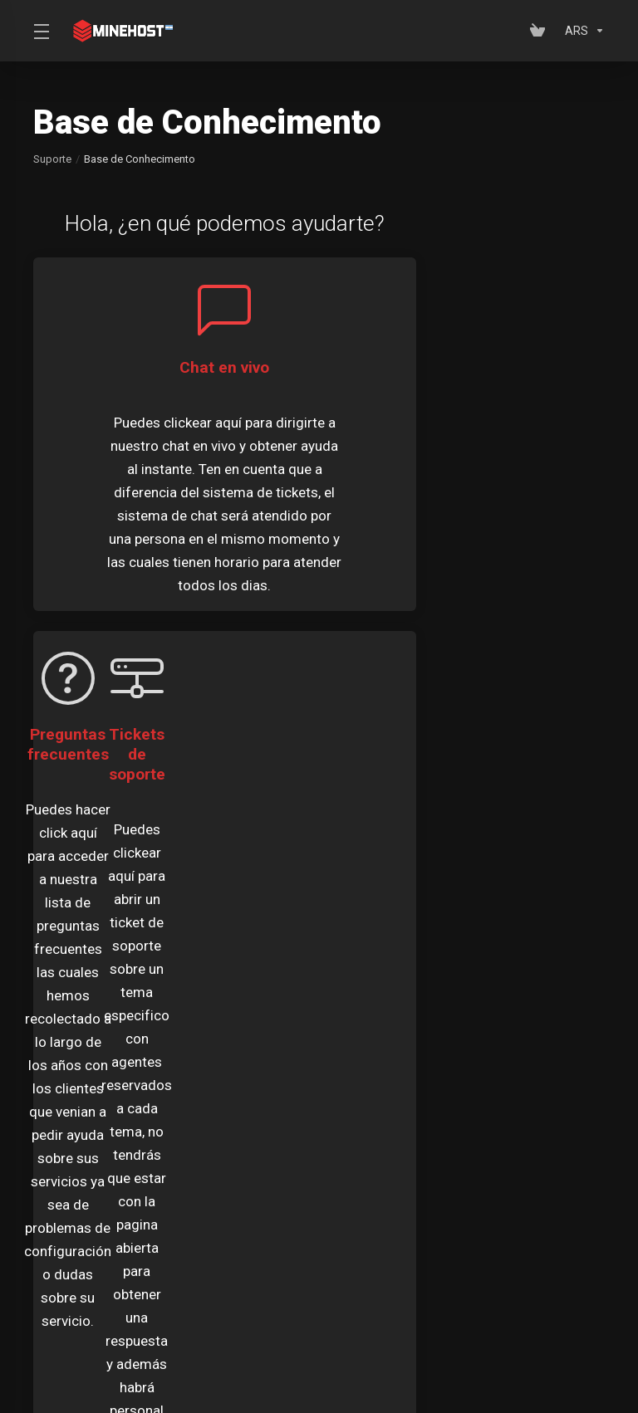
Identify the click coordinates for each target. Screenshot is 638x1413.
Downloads (72, 1233)
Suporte (52, 159)
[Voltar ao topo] (381, 1344)
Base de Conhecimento (480, 1202)
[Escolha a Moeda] (581, 31)
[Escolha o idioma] (299, 1348)
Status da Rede (267, 1233)
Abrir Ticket (439, 1233)
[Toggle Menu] (40, 31)
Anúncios (251, 1202)
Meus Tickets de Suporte (109, 1202)
